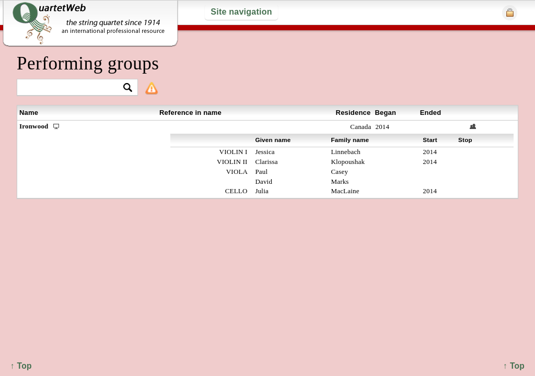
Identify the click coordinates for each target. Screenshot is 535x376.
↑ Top (514, 365)
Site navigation (241, 11)
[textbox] (72, 88)
